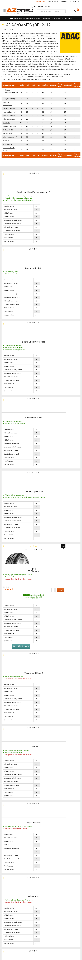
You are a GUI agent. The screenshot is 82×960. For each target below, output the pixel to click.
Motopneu (23, 19)
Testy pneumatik (52, 1)
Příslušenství (46, 18)
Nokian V (6, 141)
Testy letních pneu (36, 899)
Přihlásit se (73, 1)
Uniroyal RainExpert (9, 126)
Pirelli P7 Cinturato (9, 116)
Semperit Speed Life (9, 112)
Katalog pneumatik (10, 901)
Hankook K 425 (8, 130)
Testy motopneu (35, 907)
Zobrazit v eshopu (59, 440)
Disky (34, 19)
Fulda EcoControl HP (10, 137)
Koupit (36, 442)
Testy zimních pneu (37, 901)
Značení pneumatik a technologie (10, 908)
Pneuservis (59, 19)
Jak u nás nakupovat (63, 914)
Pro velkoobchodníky (63, 907)
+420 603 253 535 (42, 6)
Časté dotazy (60, 904)
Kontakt (64, 1)
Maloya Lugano (8, 133)
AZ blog (6, 899)
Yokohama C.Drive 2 (9, 119)
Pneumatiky (9, 19)
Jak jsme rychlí (61, 909)
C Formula (6, 123)
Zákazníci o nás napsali (64, 919)
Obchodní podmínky (63, 901)
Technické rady (8, 904)
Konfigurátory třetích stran (12, 914)
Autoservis (72, 19)
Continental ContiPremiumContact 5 (10, 92)
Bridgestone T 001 (9, 108)
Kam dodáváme (61, 922)
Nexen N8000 (7, 144)
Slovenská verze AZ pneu (65, 917)
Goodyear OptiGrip (9, 99)
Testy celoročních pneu (38, 904)
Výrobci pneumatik (10, 911)
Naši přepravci (61, 912)
